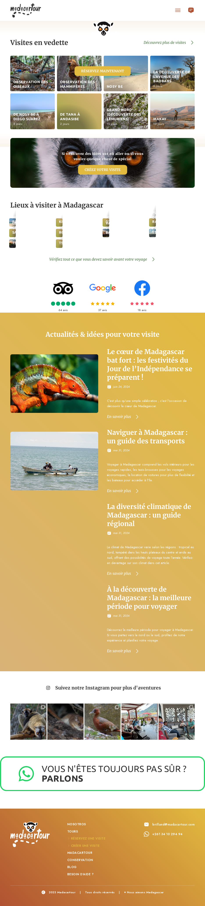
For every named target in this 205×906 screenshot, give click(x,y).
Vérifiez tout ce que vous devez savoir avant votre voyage (98, 259)
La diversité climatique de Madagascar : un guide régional (149, 515)
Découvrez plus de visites (165, 42)
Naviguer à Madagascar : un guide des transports (147, 436)
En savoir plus (119, 416)
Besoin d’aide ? (80, 873)
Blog (72, 866)
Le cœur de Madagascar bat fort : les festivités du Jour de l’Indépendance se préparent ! (149, 365)
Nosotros (76, 824)
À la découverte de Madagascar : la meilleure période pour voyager (149, 598)
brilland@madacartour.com (173, 824)
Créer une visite (85, 845)
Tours (72, 831)
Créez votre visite (103, 170)
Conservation (80, 859)
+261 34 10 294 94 (167, 833)
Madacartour (80, 852)
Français (191, 9)
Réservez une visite (88, 838)
